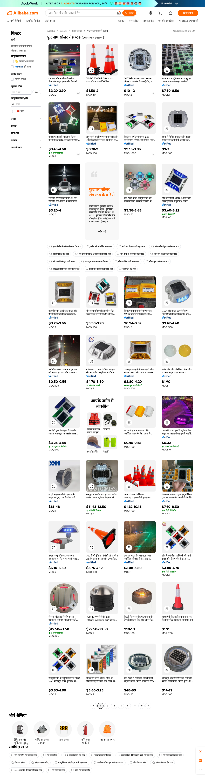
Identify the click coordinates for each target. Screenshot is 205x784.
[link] (200, 751)
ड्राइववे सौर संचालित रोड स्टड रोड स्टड (64, 246)
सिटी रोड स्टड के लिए (80, 770)
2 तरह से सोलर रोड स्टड (74, 755)
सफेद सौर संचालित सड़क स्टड (99, 246)
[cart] (161, 13)
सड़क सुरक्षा (77, 30)
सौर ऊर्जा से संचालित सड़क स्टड (130, 254)
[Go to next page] (148, 706)
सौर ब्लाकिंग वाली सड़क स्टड (127, 261)
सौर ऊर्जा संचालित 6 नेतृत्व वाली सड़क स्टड (93, 254)
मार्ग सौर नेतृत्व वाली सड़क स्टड (132, 246)
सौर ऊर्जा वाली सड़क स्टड (170, 755)
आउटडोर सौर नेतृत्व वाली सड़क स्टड (64, 269)
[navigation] (26, 368)
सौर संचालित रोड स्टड (59, 254)
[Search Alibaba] (81, 13)
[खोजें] (129, 13)
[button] (119, 13)
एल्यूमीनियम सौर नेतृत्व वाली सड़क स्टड (71, 762)
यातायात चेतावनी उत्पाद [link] (97, 30)
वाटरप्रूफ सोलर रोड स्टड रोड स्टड (94, 261)
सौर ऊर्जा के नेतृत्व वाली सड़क (62, 261)
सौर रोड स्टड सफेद (39, 762)
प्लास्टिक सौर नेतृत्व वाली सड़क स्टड (108, 762)
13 (141, 706)
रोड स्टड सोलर (50, 755)
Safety (63, 30)
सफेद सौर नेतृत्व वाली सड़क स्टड (165, 246)
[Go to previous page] (94, 706)
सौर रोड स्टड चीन (138, 762)
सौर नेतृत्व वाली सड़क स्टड (157, 261)
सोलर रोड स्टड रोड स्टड (101, 755)
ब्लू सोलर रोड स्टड (127, 269)
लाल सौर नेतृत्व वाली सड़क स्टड (163, 254)
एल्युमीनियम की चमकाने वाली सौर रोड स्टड (135, 755)
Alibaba (51, 30)
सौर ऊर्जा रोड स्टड (56, 770)
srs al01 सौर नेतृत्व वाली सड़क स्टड (26, 770)
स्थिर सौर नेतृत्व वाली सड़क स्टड (99, 269)
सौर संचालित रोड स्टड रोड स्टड (24, 755)
